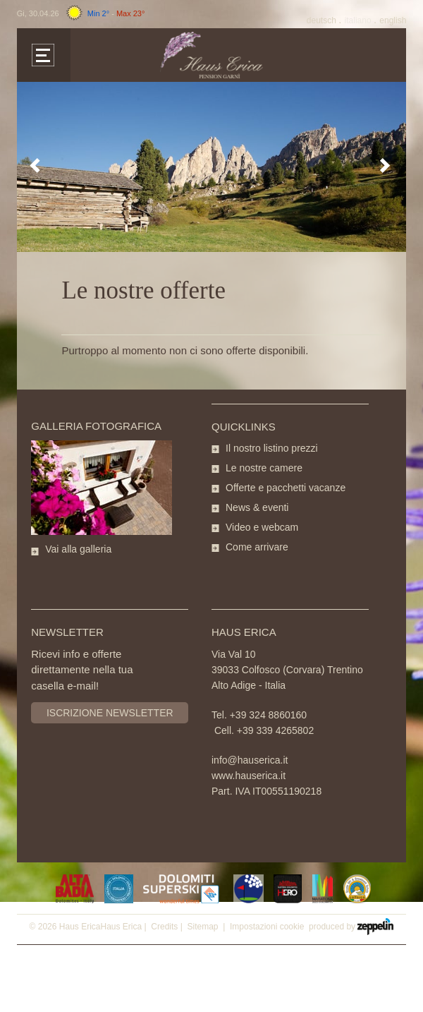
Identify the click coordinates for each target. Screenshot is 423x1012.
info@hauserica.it (250, 760)
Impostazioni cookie (267, 927)
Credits (164, 927)
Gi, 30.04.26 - (81, 13)
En (392, 20)
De (322, 20)
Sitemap (202, 927)
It (359, 20)
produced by (351, 926)
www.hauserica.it (249, 775)
